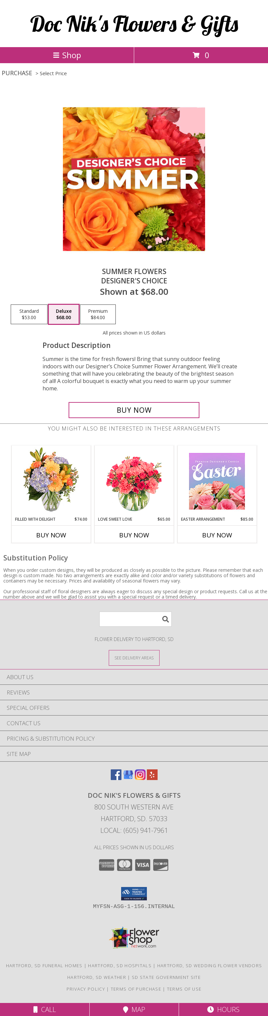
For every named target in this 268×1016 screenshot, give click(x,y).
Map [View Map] (134, 1009)
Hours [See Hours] (223, 1009)
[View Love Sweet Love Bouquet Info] (134, 481)
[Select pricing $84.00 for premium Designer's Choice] (97, 314)
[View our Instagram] (140, 778)
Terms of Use (184, 989)
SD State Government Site (166, 977)
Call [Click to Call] (44, 1009)
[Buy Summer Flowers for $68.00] (134, 410)
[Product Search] (135, 619)
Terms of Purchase (136, 989)
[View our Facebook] (116, 778)
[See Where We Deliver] (134, 657)
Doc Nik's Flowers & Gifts (134, 23)
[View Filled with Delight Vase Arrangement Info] (51, 481)
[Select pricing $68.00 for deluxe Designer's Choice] (64, 314)
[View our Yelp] (152, 778)
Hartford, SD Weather (96, 977)
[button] (134, 893)
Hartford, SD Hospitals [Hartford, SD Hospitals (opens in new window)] (120, 966)
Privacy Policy (86, 989)
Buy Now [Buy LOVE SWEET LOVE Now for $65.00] (134, 535)
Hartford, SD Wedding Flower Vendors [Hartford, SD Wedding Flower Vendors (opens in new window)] (209, 966)
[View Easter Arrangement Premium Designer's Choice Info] (217, 481)
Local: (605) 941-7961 (134, 830)
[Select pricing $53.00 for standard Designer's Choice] (29, 314)
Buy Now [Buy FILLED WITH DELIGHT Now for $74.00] (51, 535)
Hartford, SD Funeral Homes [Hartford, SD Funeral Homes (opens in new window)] (44, 966)
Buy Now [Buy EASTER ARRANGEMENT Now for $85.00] (217, 535)
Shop (67, 54)
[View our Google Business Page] (128, 778)
